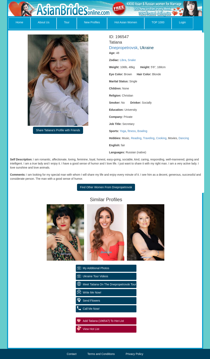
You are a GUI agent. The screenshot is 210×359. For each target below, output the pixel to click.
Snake (132, 60)
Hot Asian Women (125, 22)
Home (19, 22)
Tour (66, 22)
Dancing (183, 138)
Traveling (148, 138)
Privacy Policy (134, 354)
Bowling (142, 131)
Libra (123, 60)
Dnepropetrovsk (123, 47)
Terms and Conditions (101, 354)
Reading (136, 138)
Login (182, 22)
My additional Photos (96, 268)
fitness (132, 131)
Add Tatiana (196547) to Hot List (103, 320)
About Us (44, 22)
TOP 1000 (158, 22)
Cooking (161, 138)
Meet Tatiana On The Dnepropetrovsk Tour (109, 284)
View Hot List (91, 329)
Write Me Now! (92, 292)
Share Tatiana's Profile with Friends (58, 130)
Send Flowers (91, 300)
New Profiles (92, 22)
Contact (71, 354)
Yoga (123, 131)
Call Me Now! (91, 308)
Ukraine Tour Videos (95, 276)
